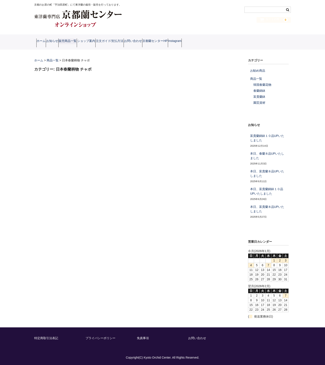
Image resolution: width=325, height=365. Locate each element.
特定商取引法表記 (46, 338)
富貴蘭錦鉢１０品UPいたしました (267, 138)
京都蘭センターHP (206, 41)
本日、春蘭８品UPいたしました (267, 156)
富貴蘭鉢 (259, 96)
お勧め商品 (257, 70)
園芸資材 (259, 102)
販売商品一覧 (86, 41)
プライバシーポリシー (100, 338)
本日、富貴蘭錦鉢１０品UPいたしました (266, 191)
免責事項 (143, 338)
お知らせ (62, 41)
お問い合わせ (176, 41)
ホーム (43, 41)
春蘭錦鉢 (259, 90)
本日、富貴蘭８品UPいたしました (267, 173)
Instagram (234, 41)
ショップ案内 (113, 41)
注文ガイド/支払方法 (144, 41)
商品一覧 (256, 78)
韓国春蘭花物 (262, 84)
